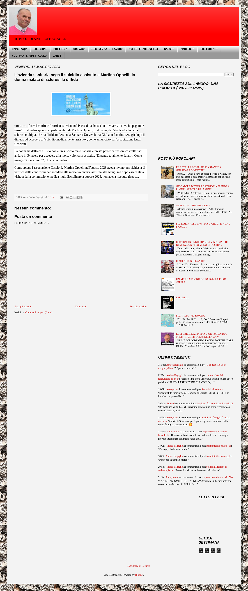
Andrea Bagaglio (174, 364)
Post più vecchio (138, 306)
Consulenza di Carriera (138, 566)
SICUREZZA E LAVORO (107, 49)
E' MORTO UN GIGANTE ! (190, 261)
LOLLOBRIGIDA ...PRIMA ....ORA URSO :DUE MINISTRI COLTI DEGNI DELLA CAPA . (201, 335)
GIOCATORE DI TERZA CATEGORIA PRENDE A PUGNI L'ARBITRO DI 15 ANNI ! (202, 188)
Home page (19, 49)
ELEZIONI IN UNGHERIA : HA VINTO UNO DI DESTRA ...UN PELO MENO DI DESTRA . (202, 243)
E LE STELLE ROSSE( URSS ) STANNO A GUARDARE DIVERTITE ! (199, 169)
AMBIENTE (187, 49)
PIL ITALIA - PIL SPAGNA (190, 315)
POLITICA (60, 49)
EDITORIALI (209, 49)
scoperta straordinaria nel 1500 (217, 477)
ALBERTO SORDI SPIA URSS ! (193, 205)
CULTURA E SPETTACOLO (29, 55)
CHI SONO (40, 49)
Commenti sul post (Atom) (38, 312)
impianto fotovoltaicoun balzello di (215, 403)
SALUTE (169, 49)
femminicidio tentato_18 (218, 445)
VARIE (57, 55)
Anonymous (172, 389)
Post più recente (23, 306)
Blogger (139, 575)
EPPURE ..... (182, 297)
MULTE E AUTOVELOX (143, 49)
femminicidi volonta (212, 389)
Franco (170, 403)
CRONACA (79, 49)
